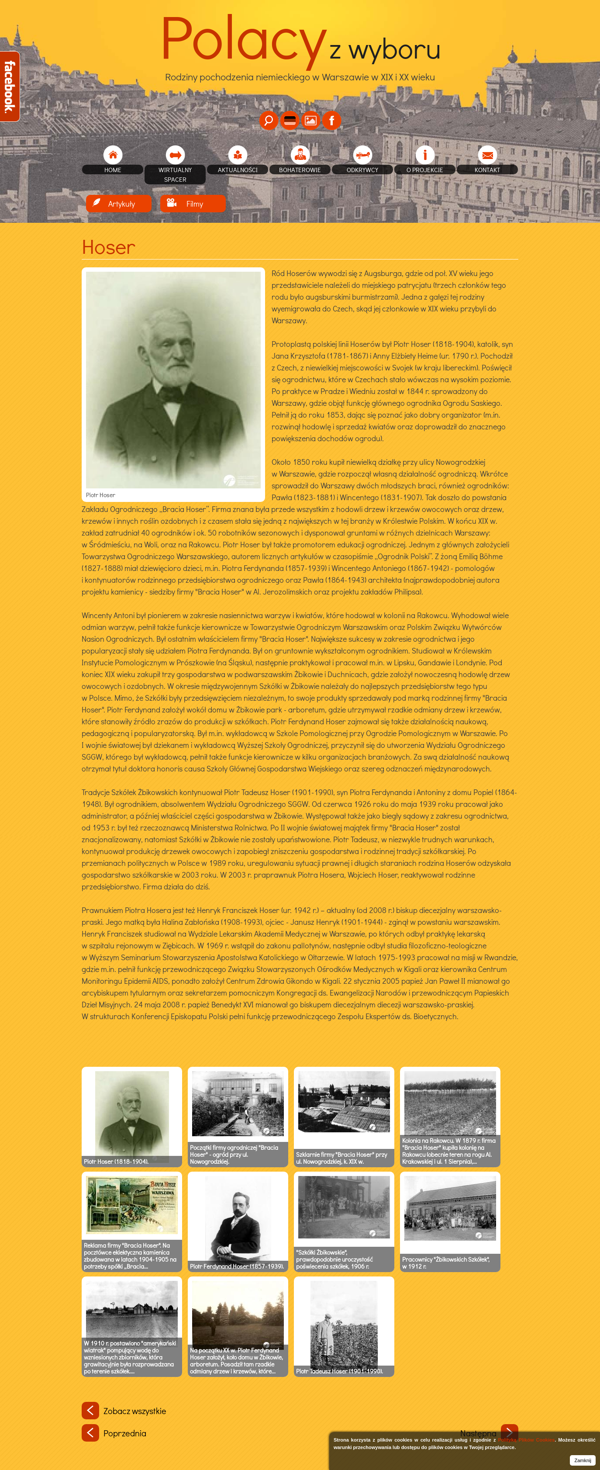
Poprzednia (114, 1433)
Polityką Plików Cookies (526, 1439)
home (112, 169)
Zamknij (582, 1460)
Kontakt (487, 169)
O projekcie (425, 169)
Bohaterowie (300, 169)
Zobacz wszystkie (124, 1410)
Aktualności (238, 169)
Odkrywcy (362, 169)
